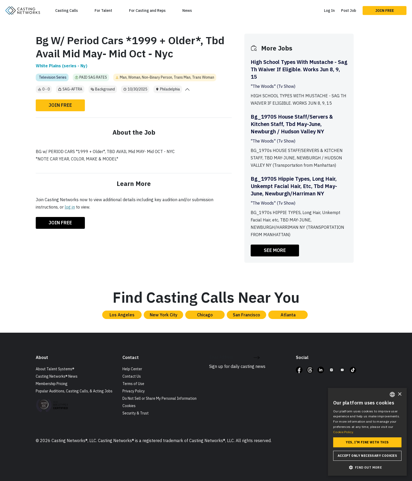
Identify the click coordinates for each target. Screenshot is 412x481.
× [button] (399, 394)
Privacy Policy (133, 391)
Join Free (384, 10)
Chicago (205, 314)
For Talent (103, 10)
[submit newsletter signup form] (256, 357)
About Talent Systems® (55, 369)
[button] (367, 467)
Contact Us (131, 376)
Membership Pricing (52, 383)
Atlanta (288, 314)
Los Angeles (122, 314)
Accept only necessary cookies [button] (367, 456)
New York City (163, 314)
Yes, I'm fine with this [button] (367, 442)
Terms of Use (133, 383)
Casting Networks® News (57, 376)
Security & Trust (135, 413)
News (187, 10)
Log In (329, 10)
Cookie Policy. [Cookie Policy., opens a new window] (343, 432)
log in (70, 207)
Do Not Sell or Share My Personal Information (159, 398)
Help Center (132, 369)
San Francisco (246, 314)
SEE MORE (275, 250)
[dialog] (367, 432)
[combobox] (392, 394)
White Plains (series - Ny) (61, 65)
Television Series (52, 77)
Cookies (129, 405)
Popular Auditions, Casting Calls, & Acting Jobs (74, 391)
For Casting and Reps (147, 10)
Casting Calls (66, 10)
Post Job (348, 10)
